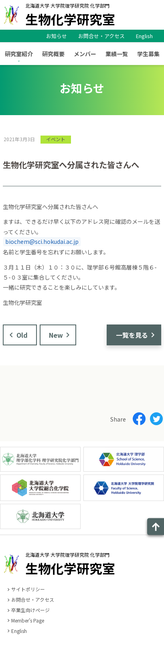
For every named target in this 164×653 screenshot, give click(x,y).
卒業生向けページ (30, 609)
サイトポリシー (28, 589)
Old (22, 335)
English (144, 36)
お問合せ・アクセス (101, 36)
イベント (55, 139)
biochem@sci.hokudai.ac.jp (42, 242)
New (56, 335)
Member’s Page (27, 620)
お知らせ (56, 36)
